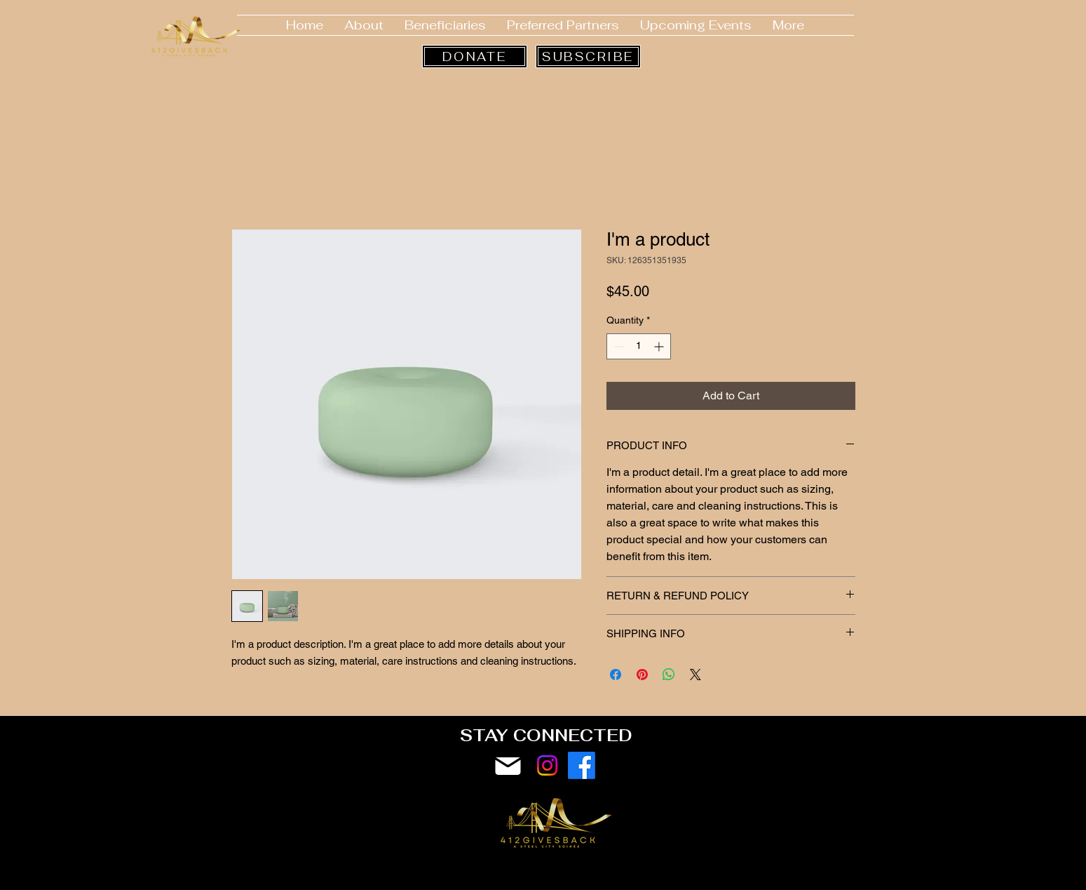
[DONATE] (474, 56)
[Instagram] (547, 765)
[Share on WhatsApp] (668, 674)
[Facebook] (581, 765)
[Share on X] (695, 674)
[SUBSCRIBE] (588, 56)
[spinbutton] (638, 346)
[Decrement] (617, 346)
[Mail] (508, 766)
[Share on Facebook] (615, 674)
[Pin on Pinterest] (642, 674)
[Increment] (660, 346)
